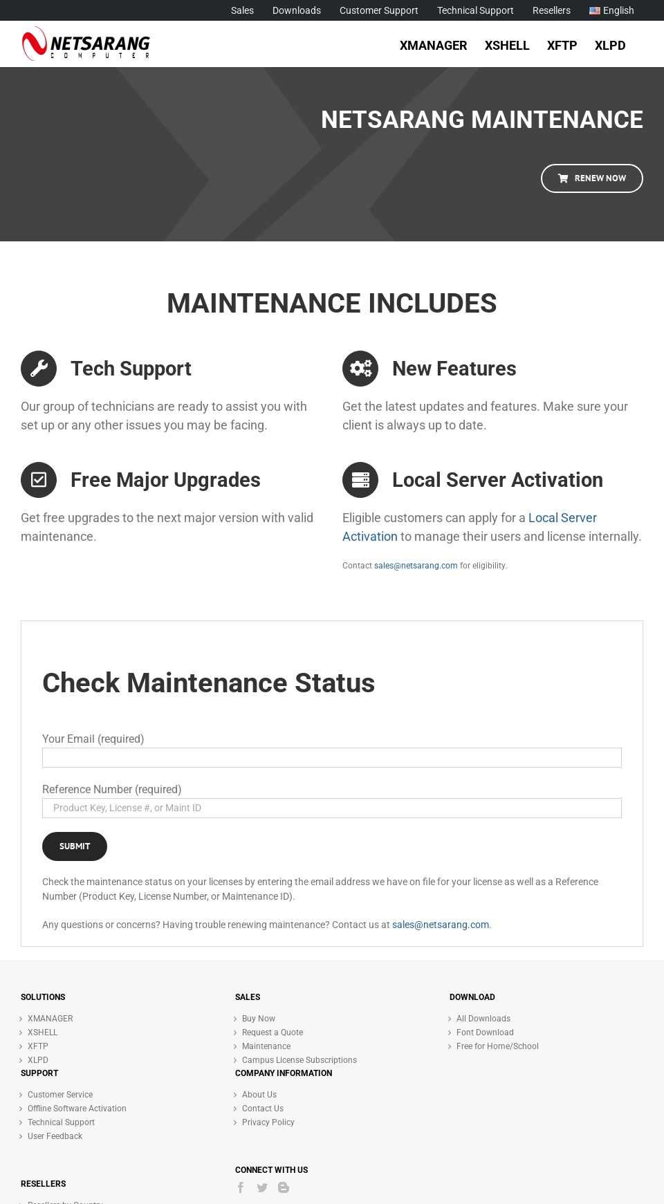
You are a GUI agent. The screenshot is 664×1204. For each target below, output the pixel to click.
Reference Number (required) (112, 789)
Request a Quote (272, 1032)
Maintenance (266, 1046)
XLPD (38, 1060)
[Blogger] (283, 1187)
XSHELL (42, 1032)
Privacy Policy (268, 1122)
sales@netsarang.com (416, 566)
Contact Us (263, 1108)
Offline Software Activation (77, 1108)
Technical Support (61, 1122)
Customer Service (60, 1095)
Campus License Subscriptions (299, 1060)
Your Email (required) (93, 738)
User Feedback (55, 1136)
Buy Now (258, 1019)
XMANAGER (50, 1019)
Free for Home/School (497, 1046)
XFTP (38, 1046)
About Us (259, 1095)
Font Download (485, 1032)
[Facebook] (240, 1187)
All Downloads (483, 1019)
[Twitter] (262, 1187)
